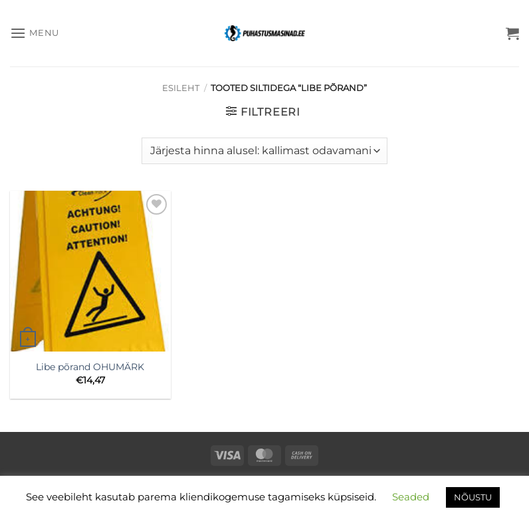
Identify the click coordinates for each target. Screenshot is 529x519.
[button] (34, 33)
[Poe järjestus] (264, 151)
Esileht (180, 88)
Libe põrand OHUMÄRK (90, 367)
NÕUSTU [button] (473, 497)
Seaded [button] (410, 496)
